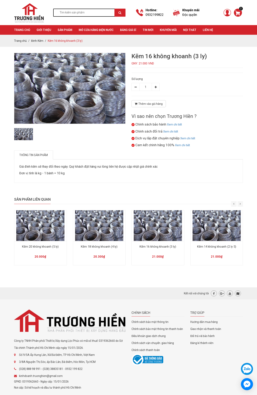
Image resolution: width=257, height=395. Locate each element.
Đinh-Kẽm (37, 40)
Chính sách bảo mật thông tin (150, 322)
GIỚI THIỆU (44, 30)
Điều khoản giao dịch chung (149, 336)
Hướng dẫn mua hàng (204, 322)
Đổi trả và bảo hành (202, 336)
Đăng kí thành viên (201, 343)
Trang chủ (20, 40)
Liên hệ (208, 30)
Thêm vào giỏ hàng (149, 103)
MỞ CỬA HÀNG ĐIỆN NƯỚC (96, 30)
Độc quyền (189, 15)
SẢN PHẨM (65, 30)
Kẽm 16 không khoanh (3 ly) (158, 246)
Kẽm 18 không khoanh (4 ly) (99, 246)
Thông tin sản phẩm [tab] (33, 155)
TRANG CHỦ (22, 30)
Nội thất (189, 30)
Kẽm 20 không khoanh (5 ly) (40, 246)
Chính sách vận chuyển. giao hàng (153, 343)
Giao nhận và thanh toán (205, 329)
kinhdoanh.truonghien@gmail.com (41, 376)
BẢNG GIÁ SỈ (128, 30)
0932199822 (155, 15)
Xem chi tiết (174, 124)
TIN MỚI (148, 30)
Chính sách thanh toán (146, 350)
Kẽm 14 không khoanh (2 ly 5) (216, 246)
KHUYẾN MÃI (168, 30)
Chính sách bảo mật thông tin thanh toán (157, 329)
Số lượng (137, 79)
